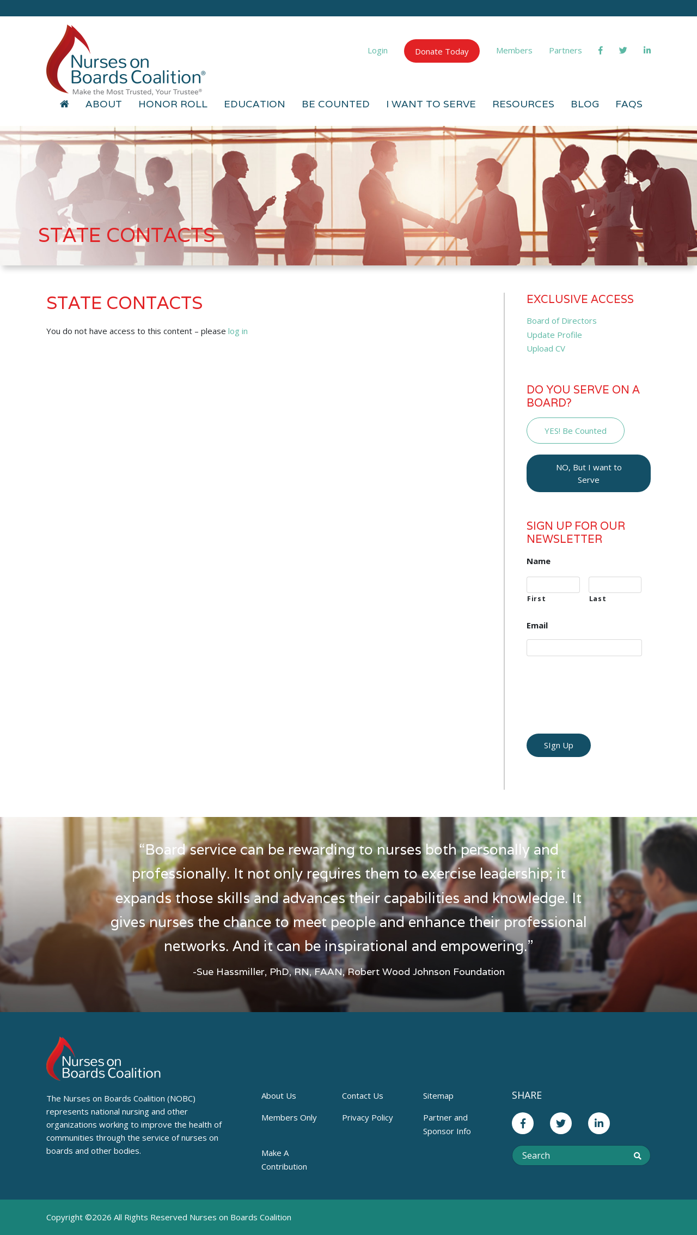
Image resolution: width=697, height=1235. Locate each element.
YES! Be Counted (576, 430)
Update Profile (554, 334)
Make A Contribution (284, 1159)
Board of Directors (562, 320)
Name (539, 561)
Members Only (289, 1117)
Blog (585, 104)
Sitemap (438, 1095)
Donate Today (442, 51)
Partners (565, 50)
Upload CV (546, 348)
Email (537, 625)
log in (238, 330)
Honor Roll (172, 104)
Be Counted (336, 104)
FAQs (629, 104)
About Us (278, 1095)
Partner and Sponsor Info (447, 1124)
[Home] (64, 104)
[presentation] (609, 686)
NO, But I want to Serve (589, 473)
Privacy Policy (367, 1117)
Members (514, 50)
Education (254, 104)
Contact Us (362, 1095)
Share (527, 1094)
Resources (523, 104)
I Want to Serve (431, 104)
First (536, 598)
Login (378, 50)
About (103, 104)
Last (598, 598)
